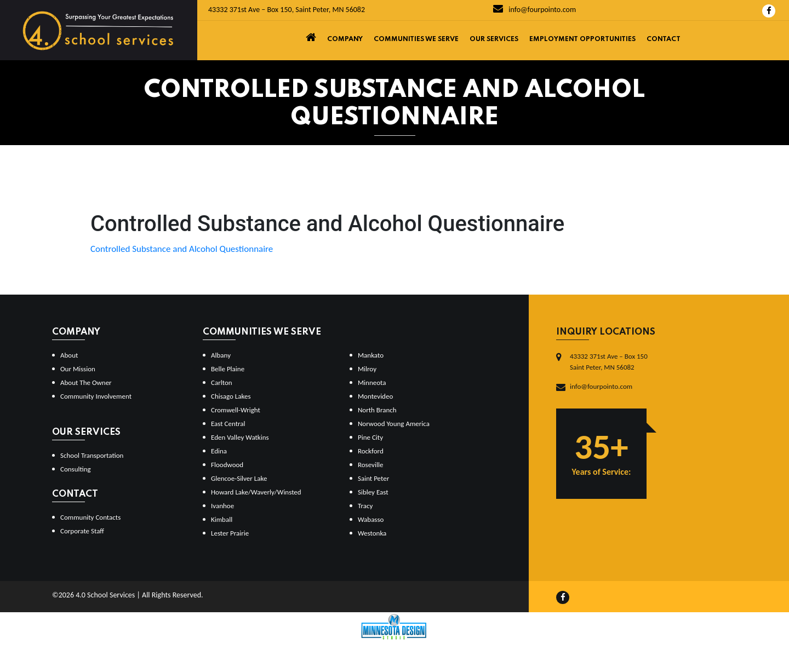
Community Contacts (90, 517)
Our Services (494, 39)
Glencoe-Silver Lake (239, 478)
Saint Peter (373, 478)
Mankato (371, 355)
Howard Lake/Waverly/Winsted (256, 492)
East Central (228, 423)
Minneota (372, 382)
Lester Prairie (230, 533)
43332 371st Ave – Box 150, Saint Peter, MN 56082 (286, 9)
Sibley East (373, 492)
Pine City (370, 437)
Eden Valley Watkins (240, 437)
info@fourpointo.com (534, 9)
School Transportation (91, 455)
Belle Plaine (227, 369)
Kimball (221, 519)
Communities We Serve (416, 39)
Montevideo (375, 396)
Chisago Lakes (231, 396)
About (69, 355)
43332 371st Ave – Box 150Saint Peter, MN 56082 (609, 361)
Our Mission (77, 369)
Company (345, 39)
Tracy (365, 506)
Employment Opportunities (582, 39)
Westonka (372, 533)
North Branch (377, 410)
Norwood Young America (394, 423)
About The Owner (86, 382)
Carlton (221, 382)
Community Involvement (96, 396)
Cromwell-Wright (235, 410)
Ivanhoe (222, 506)
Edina (219, 451)
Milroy (367, 369)
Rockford (371, 451)
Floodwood (227, 465)
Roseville (370, 465)
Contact (664, 39)
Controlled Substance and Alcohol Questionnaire (181, 249)
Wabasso (371, 519)
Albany (221, 355)
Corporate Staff (82, 531)
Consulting (75, 469)
